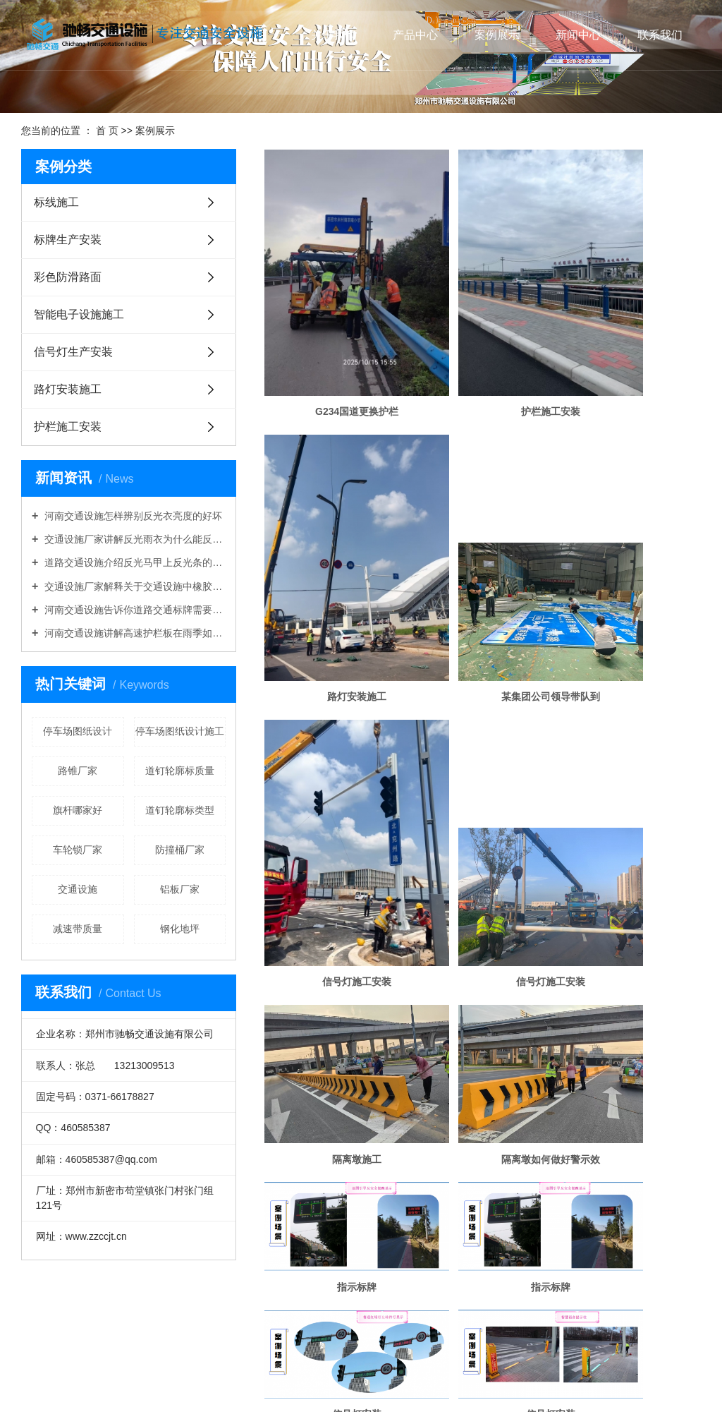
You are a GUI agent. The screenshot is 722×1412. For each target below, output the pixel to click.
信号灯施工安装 (483, 575)
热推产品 (232, 1379)
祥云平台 (342, 1396)
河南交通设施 (418, 1346)
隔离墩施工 (334, 719)
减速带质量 (77, 928)
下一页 (596, 1280)
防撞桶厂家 (179, 849)
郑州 (354, 1379)
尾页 (637, 1280)
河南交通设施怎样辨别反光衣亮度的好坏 (132, 515)
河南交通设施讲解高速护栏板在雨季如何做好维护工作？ (134, 633)
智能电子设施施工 (79, 314)
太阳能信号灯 (483, 1082)
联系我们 (660, 35)
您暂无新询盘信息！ (427, 1329)
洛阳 (393, 1379)
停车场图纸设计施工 (179, 731)
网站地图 (315, 1329)
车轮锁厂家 (77, 849)
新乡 (478, 1379)
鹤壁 (459, 1379)
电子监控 (334, 1232)
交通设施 (77, 889)
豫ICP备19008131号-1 (359, 1363)
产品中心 (415, 35)
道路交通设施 (525, 1346)
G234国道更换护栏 (334, 351)
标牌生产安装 (68, 240)
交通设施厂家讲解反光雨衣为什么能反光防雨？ (134, 539)
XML (373, 1329)
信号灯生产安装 (73, 352)
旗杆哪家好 (77, 810)
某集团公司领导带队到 (334, 575)
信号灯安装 (483, 825)
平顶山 (436, 1379)
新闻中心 (578, 35)
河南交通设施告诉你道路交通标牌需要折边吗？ (134, 609)
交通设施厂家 (472, 1346)
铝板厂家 (180, 889)
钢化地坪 (180, 928)
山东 (335, 1379)
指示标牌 (631, 719)
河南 (316, 1379)
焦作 (498, 1379)
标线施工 (56, 202)
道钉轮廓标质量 (179, 770)
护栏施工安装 (68, 427)
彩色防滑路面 (68, 277)
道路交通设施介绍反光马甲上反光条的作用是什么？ (134, 562)
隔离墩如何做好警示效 (483, 719)
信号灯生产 (334, 1082)
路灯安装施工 (68, 389)
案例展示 (497, 35)
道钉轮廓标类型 (179, 810)
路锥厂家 (77, 770)
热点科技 (426, 1396)
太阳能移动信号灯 (631, 1082)
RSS (348, 1329)
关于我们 (333, 35)
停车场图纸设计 (77, 731)
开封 (374, 1379)
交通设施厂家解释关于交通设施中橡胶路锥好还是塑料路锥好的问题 (134, 586)
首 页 (107, 130)
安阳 (412, 1379)
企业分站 (273, 1329)
